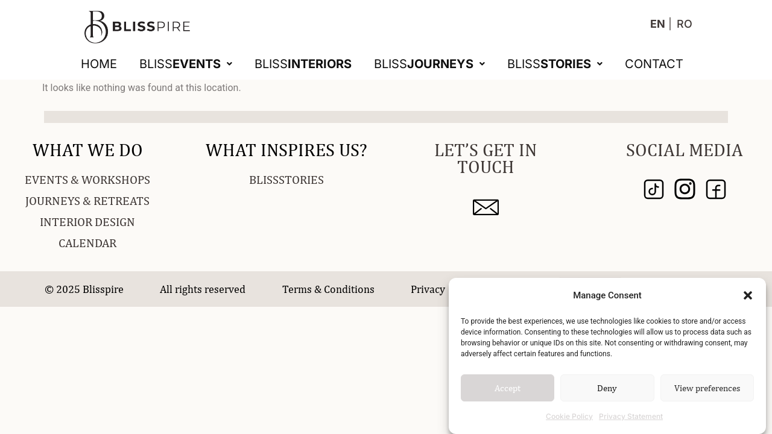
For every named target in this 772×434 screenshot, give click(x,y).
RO (684, 23)
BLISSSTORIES (286, 179)
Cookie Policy (569, 416)
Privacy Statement (631, 416)
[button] (748, 295)
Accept (507, 388)
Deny (607, 388)
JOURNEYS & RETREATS (87, 200)
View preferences (707, 388)
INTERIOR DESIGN (87, 221)
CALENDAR (87, 243)
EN (657, 23)
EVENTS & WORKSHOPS (87, 179)
